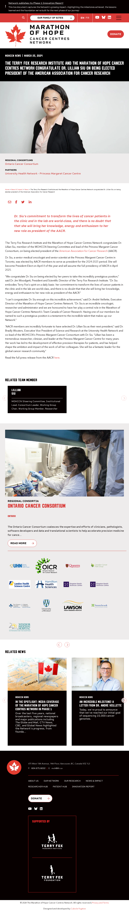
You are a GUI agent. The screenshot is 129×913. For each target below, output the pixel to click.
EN (82, 17)
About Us (33, 781)
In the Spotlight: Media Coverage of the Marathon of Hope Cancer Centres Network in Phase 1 (37, 705)
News (26, 189)
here (57, 358)
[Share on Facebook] (15, 202)
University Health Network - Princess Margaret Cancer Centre (43, 173)
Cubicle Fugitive (78, 909)
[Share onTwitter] (22, 202)
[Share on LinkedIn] (29, 202)
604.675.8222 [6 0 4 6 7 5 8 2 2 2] (38, 768)
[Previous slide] (5, 398)
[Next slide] (123, 398)
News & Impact (17, 189)
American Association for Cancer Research (83, 251)
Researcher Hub (38, 786)
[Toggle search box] (23, 17)
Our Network (51, 781)
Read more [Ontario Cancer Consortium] (18, 543)
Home (7, 189)
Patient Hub (60, 786)
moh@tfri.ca (57, 768)
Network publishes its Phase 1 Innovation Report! (35, 3)
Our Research (72, 781)
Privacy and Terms (100, 903)
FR (87, 17)
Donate (115, 34)
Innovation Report (83, 786)
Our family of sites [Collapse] (50, 17)
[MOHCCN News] (13, 55)
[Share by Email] (8, 202)
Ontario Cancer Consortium (21, 163)
